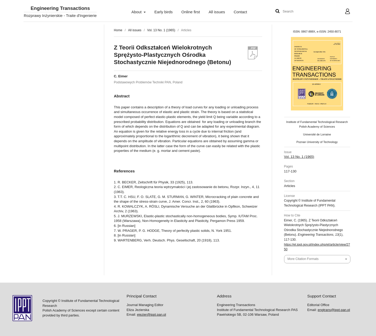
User (343, 12)
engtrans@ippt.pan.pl (334, 310)
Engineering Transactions (60, 8)
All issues (217, 12)
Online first (190, 12)
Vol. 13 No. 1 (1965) (161, 30)
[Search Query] (298, 11)
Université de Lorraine (317, 134)
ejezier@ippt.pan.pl (151, 314)
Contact (240, 12)
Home (118, 30)
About (137, 12)
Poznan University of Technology (317, 142)
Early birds (163, 12)
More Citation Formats (303, 259)
